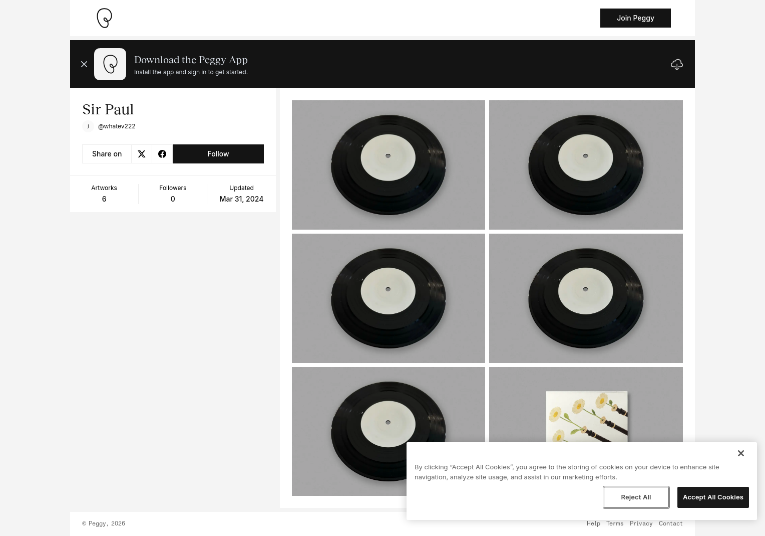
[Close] (741, 453)
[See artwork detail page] (389, 165)
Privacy (641, 524)
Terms (615, 524)
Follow (218, 153)
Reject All (636, 497)
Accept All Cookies (713, 497)
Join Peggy (635, 18)
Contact (671, 524)
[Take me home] (104, 18)
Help (593, 524)
